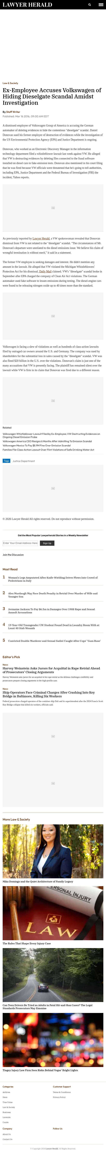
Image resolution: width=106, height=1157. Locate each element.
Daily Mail (45, 271)
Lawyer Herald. (52, 1148)
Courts (5, 1122)
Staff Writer (13, 111)
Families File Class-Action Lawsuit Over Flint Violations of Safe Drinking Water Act (48, 449)
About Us (7, 1134)
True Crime (7, 1102)
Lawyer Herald (41, 238)
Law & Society (10, 83)
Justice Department (24, 461)
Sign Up (47, 543)
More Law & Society (16, 819)
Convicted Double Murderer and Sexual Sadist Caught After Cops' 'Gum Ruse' (54, 640)
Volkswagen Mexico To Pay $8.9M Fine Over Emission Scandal (37, 445)
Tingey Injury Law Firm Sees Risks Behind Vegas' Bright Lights (40, 1070)
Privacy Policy (59, 1097)
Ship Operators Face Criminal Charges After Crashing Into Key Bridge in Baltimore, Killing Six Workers (49, 694)
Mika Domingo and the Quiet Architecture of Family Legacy (38, 881)
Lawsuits (6, 1117)
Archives (6, 1092)
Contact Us (7, 1139)
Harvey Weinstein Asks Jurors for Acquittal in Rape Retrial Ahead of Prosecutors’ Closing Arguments (51, 670)
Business (7, 1112)
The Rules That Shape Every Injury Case (27, 943)
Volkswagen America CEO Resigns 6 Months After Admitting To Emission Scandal (47, 441)
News (5, 664)
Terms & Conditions (62, 1092)
